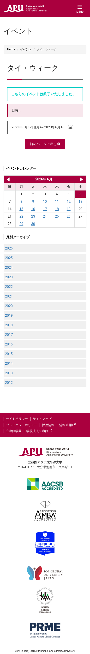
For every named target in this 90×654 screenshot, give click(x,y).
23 (33, 216)
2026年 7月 (81, 179)
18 (57, 209)
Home (11, 49)
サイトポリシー (17, 419)
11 (57, 201)
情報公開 (67, 425)
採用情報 (48, 425)
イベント (26, 49)
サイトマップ (42, 419)
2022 (9, 287)
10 (45, 201)
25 (57, 216)
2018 (9, 325)
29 (21, 224)
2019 (9, 315)
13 (80, 201)
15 (21, 209)
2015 (9, 354)
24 (45, 216)
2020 (9, 306)
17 (45, 209)
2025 (9, 258)
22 (21, 216)
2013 (9, 373)
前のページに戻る (45, 144)
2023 (9, 277)
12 (69, 201)
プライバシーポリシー (21, 425)
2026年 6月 (43, 179)
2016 (9, 344)
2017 (9, 335)
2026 (9, 248)
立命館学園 (14, 431)
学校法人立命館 (39, 431)
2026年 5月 (7, 179)
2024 (9, 267)
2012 (9, 383)
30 (33, 224)
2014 (9, 363)
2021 (9, 296)
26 (69, 216)
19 (69, 209)
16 (33, 209)
